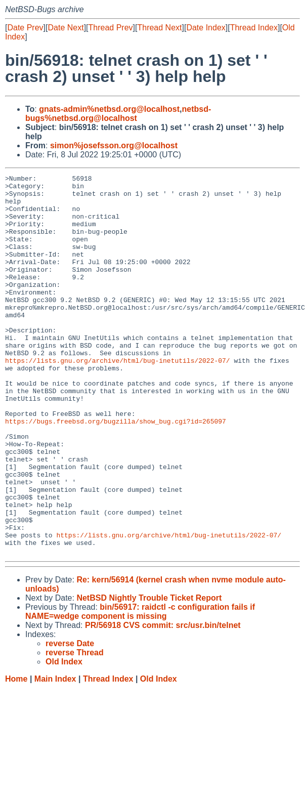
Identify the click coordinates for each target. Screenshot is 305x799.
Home (16, 754)
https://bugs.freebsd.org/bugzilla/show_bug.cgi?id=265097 (115, 471)
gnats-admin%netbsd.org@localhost (109, 109)
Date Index (205, 27)
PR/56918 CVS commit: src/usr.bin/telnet (163, 701)
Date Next (65, 27)
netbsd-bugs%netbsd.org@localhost (118, 113)
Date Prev (25, 27)
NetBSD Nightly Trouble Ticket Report (149, 673)
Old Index (158, 754)
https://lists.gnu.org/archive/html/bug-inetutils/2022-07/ (117, 398)
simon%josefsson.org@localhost (114, 145)
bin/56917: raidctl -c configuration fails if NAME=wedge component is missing (140, 687)
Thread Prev (111, 27)
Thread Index (254, 27)
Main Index (55, 754)
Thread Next (159, 27)
